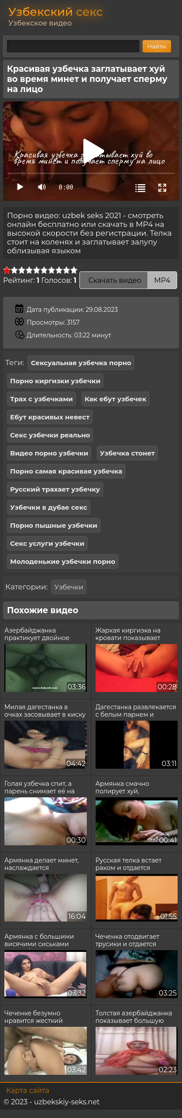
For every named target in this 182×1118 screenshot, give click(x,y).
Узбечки (68, 587)
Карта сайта (27, 1090)
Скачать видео (128, 280)
